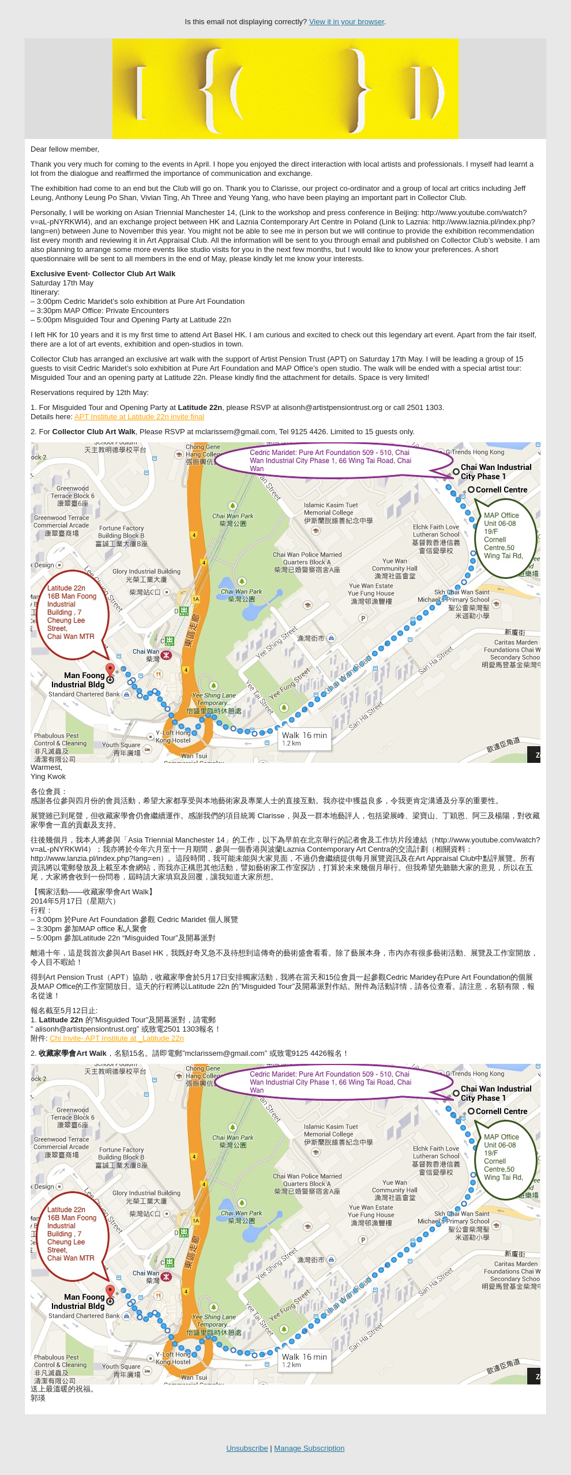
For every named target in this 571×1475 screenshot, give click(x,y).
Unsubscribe (247, 1448)
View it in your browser (346, 21)
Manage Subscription (309, 1448)
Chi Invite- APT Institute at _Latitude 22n (116, 1038)
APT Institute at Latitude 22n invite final (139, 416)
